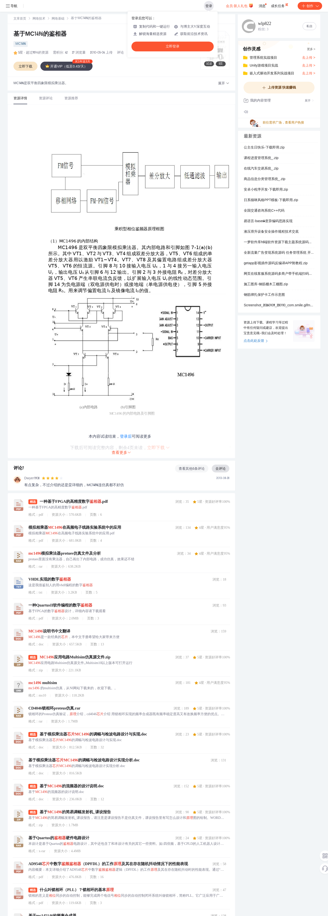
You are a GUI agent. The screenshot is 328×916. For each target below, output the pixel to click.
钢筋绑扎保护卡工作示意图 (264, 295)
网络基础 (58, 19)
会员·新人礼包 (239, 5)
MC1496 (20, 44)
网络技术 (39, 19)
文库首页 (19, 19)
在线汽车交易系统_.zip (261, 169)
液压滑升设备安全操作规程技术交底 (271, 232)
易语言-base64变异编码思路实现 (268, 221)
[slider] (52, 478)
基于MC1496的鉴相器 (40, 34)
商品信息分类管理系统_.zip (264, 179)
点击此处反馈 (256, 341)
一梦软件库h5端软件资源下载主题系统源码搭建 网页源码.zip (279, 242)
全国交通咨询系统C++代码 (264, 211)
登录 (208, 6)
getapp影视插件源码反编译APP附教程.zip (276, 263)
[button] (223, 83)
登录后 (126, 436)
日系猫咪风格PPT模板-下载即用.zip (271, 200)
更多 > (311, 49)
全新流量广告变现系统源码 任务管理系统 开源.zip (279, 253)
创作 (309, 6)
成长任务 (280, 5)
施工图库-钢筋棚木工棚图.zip (266, 284)
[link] (19, 19)
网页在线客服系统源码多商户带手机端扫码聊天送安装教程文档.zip (279, 274)
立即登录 (172, 46)
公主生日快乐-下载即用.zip (264, 147)
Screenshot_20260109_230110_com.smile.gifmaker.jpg (279, 305)
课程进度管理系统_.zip (261, 158)
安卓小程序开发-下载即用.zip (266, 190)
